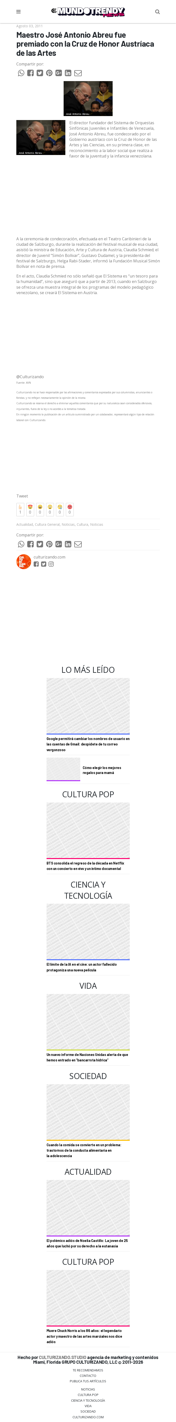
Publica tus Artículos (88, 1381)
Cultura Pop (88, 1394)
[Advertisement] (88, 197)
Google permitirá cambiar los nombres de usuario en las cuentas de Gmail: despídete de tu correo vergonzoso (88, 744)
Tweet (22, 496)
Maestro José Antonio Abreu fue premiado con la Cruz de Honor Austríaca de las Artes (85, 44)
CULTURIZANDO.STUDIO (62, 1357)
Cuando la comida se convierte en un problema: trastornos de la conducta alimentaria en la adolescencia (84, 1150)
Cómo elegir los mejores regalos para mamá (102, 770)
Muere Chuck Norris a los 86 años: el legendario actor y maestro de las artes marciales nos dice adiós (84, 1336)
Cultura (82, 524)
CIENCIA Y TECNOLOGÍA (88, 1400)
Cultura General (47, 524)
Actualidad (24, 524)
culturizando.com (49, 557)
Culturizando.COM (88, 1417)
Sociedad (88, 1411)
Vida (88, 1406)
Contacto (88, 1375)
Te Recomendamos (88, 1370)
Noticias (68, 524)
